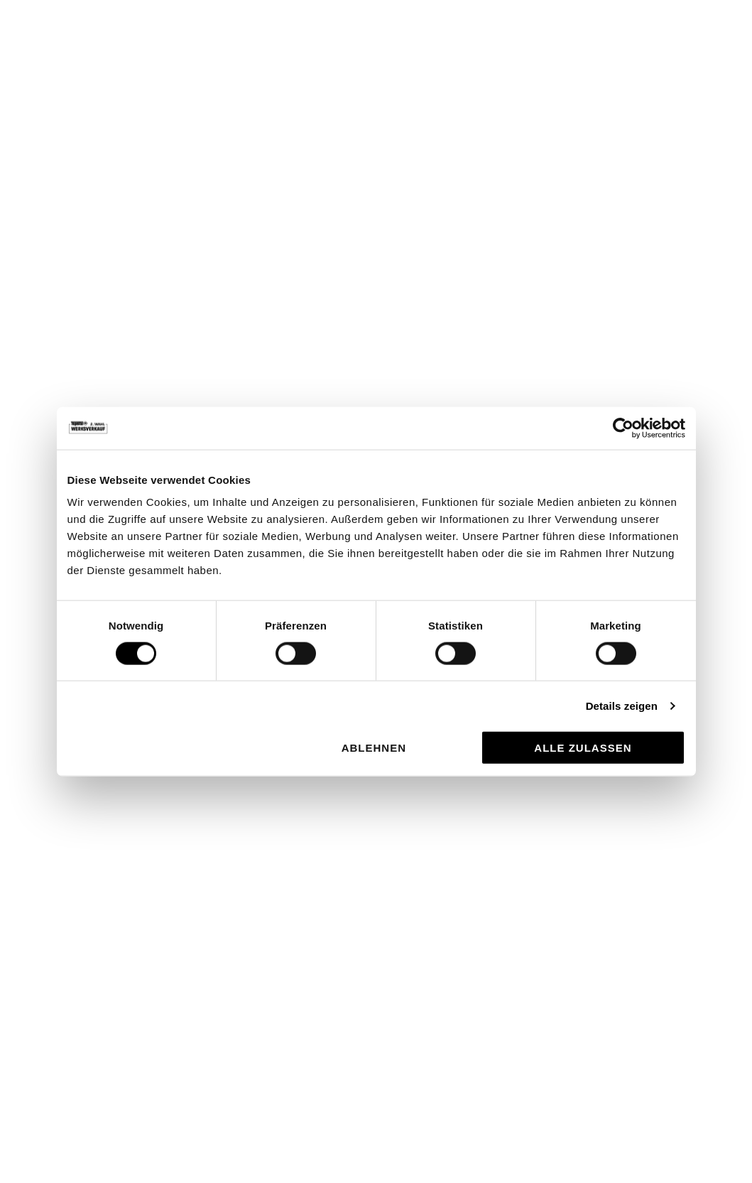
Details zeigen (622, 705)
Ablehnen (374, 748)
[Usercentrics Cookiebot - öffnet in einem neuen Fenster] (623, 427)
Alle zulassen (582, 748)
